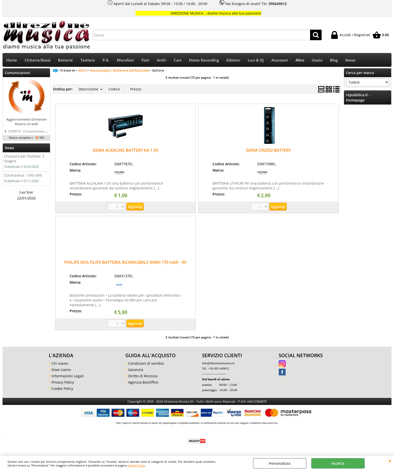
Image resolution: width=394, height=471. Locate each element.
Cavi (177, 60)
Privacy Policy (63, 382)
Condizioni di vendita (146, 363)
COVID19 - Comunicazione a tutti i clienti (36, 131)
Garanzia (135, 369)
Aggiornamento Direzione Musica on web (26, 121)
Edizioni (233, 60)
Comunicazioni (17, 72)
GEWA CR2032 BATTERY (268, 150)
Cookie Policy (136, 465)
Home (11, 60)
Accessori (279, 60)
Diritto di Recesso (143, 376)
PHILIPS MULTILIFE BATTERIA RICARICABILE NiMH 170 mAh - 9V (125, 262)
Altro (300, 60)
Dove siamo (61, 369)
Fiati (145, 60)
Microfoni (125, 60)
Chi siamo (60, 363)
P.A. (106, 60)
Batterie (65, 60)
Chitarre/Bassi (38, 60)
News (350, 60)
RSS (41, 137)
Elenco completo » (21, 137)
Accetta (337, 463)
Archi (161, 60)
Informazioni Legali (68, 376)
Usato (317, 60)
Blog (334, 60)
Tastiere (87, 60)
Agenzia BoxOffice (143, 382)
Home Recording (204, 60)
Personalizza (279, 463)
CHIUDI (389, 460)
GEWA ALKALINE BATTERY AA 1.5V (125, 150)
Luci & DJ (256, 60)
